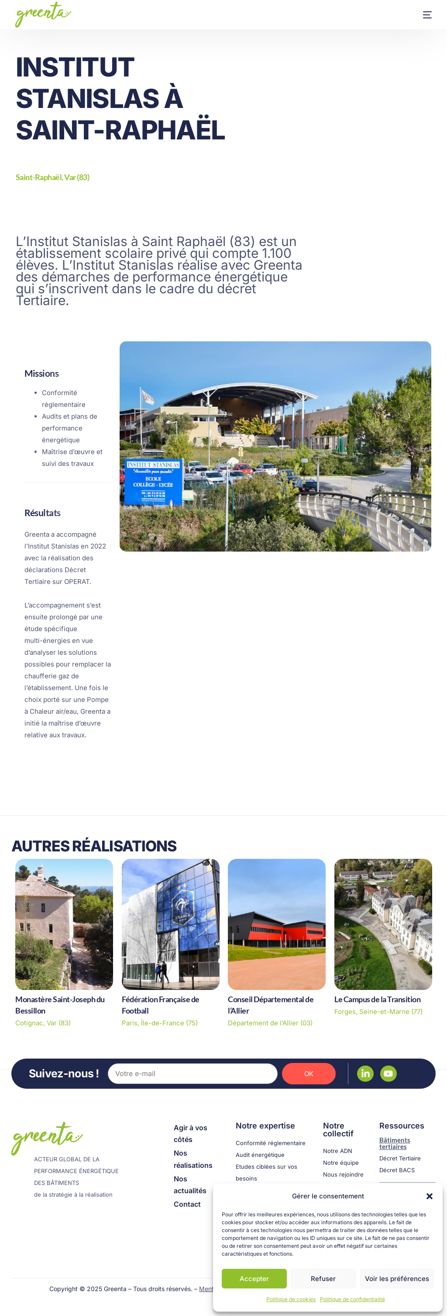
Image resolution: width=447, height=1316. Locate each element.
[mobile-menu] (419, 15)
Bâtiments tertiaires (394, 1142)
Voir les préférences (397, 1278)
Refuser (323, 1278)
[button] (429, 1196)
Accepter (254, 1278)
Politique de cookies (291, 1299)
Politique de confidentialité (352, 1299)
